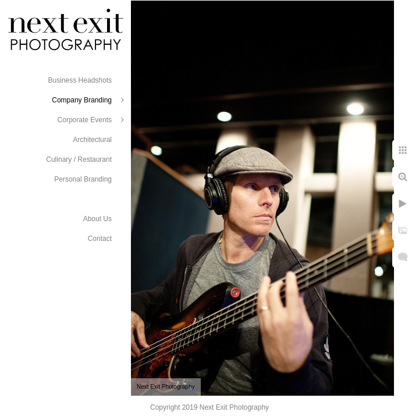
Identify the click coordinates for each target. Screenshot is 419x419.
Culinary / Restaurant (79, 159)
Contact (100, 239)
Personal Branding (83, 179)
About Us (97, 219)
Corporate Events (85, 120)
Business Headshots (80, 80)
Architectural (92, 140)
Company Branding (82, 100)
